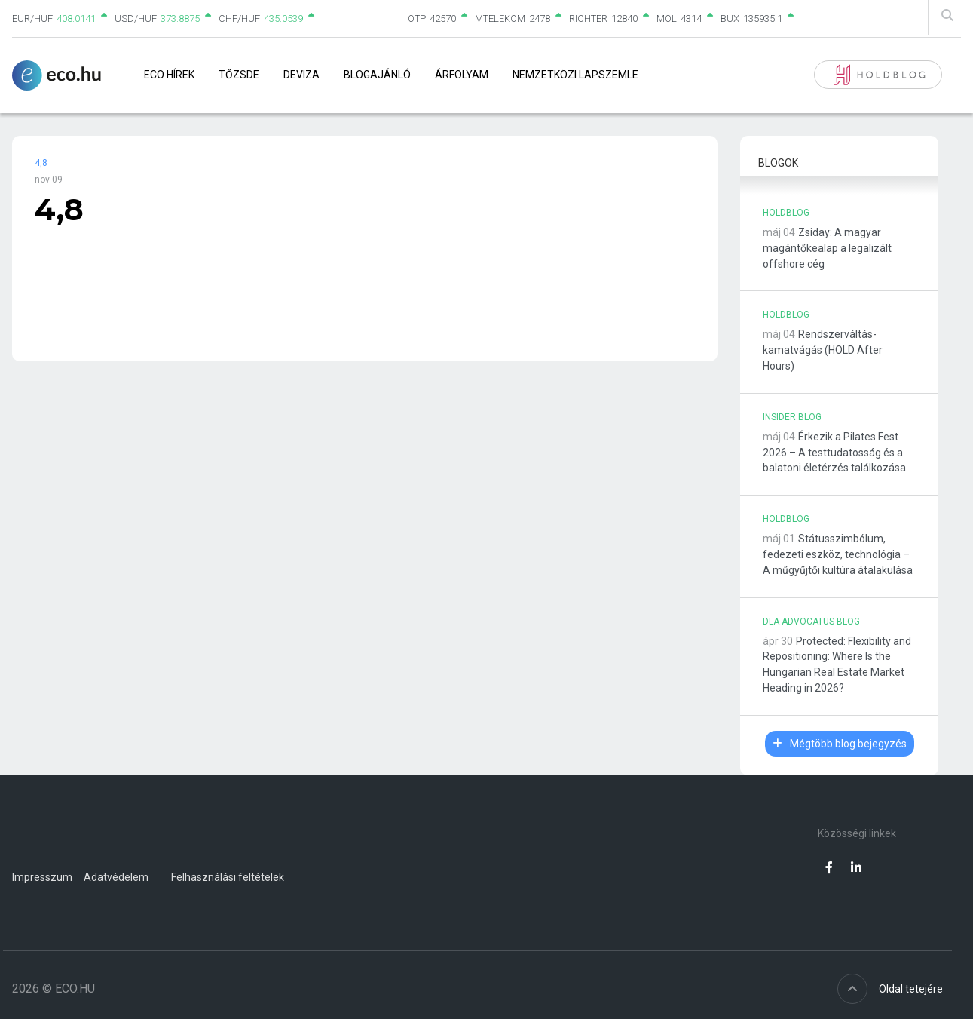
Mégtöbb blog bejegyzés (840, 744)
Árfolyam (461, 75)
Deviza (301, 75)
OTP (417, 18)
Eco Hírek (169, 75)
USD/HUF (136, 18)
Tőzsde (239, 75)
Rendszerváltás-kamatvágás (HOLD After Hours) (823, 350)
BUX (730, 18)
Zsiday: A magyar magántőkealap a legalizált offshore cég (827, 248)
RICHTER (588, 18)
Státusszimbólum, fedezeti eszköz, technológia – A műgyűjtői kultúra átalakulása (838, 554)
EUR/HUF (32, 18)
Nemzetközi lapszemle (575, 75)
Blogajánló (377, 75)
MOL (666, 18)
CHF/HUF (239, 18)
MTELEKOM (500, 18)
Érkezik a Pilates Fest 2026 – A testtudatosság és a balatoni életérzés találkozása (834, 452)
